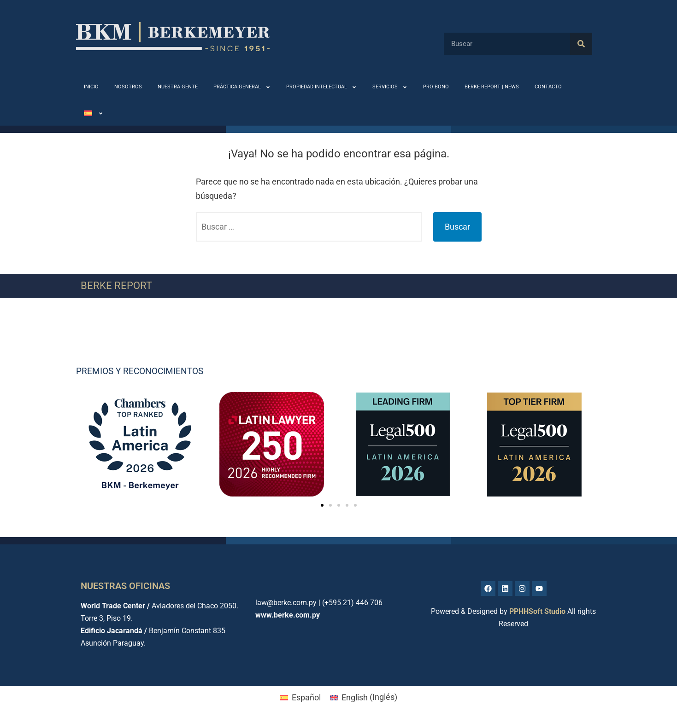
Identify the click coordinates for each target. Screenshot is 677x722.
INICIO (91, 87)
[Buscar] (581, 44)
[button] (322, 505)
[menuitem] (93, 113)
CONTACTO (548, 87)
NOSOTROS (128, 87)
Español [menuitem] (306, 697)
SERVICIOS (389, 87)
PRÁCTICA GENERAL (242, 87)
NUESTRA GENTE (178, 87)
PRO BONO (436, 87)
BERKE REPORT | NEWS (492, 87)
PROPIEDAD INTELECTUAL (321, 87)
